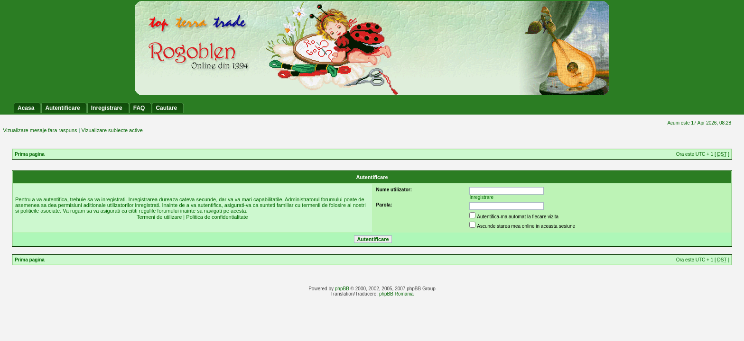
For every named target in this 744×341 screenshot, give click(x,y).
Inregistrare (482, 197)
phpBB (342, 288)
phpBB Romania (396, 293)
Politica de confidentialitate (217, 217)
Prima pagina (30, 154)
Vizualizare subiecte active (111, 130)
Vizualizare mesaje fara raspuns (40, 130)
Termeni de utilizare (159, 217)
